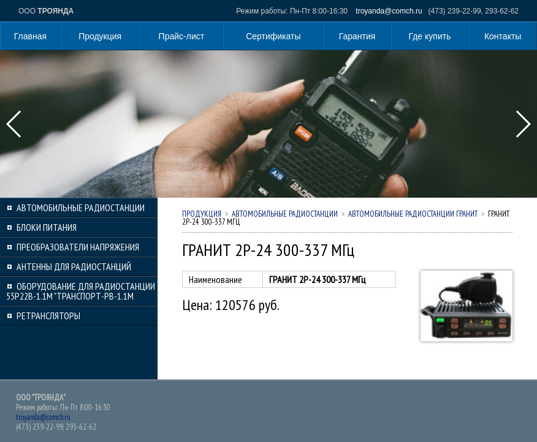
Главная (30, 36)
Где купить (430, 36)
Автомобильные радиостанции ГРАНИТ (413, 214)
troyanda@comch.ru (389, 11)
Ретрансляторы (48, 315)
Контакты (502, 36)
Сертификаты (273, 36)
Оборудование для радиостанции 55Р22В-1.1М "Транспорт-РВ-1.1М (80, 291)
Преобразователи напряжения (78, 247)
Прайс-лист (182, 36)
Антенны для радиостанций (74, 266)
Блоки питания (47, 227)
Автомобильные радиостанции (81, 207)
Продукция (99, 36)
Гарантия (357, 36)
